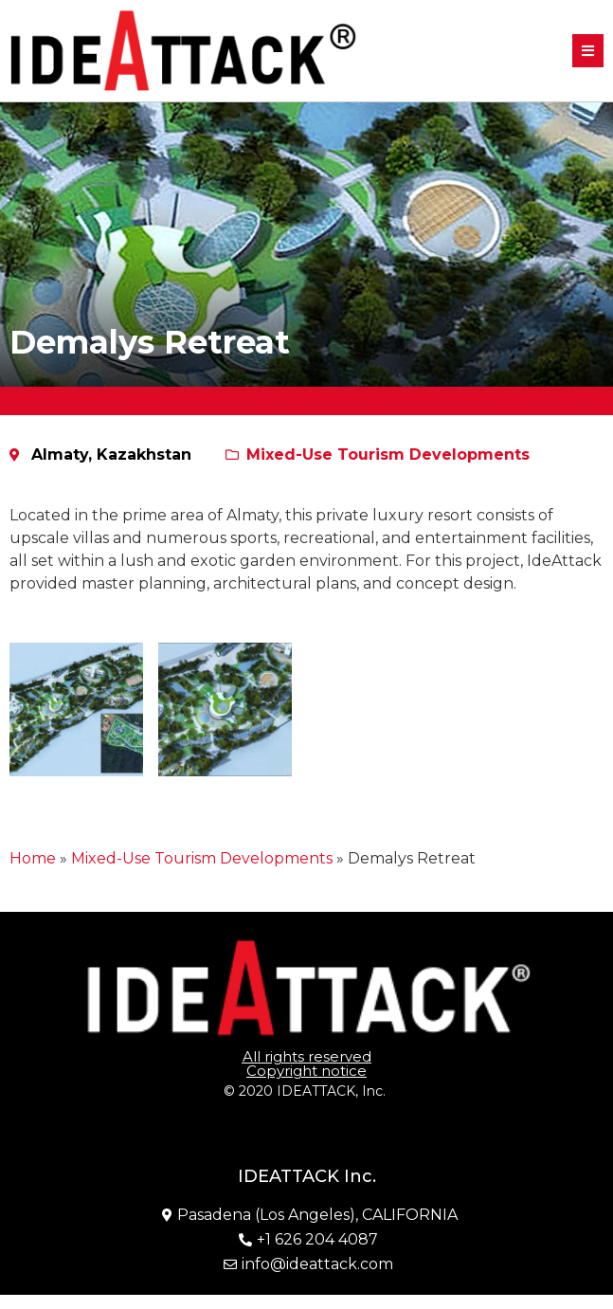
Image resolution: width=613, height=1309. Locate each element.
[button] (588, 50)
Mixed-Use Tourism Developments (388, 454)
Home (32, 858)
